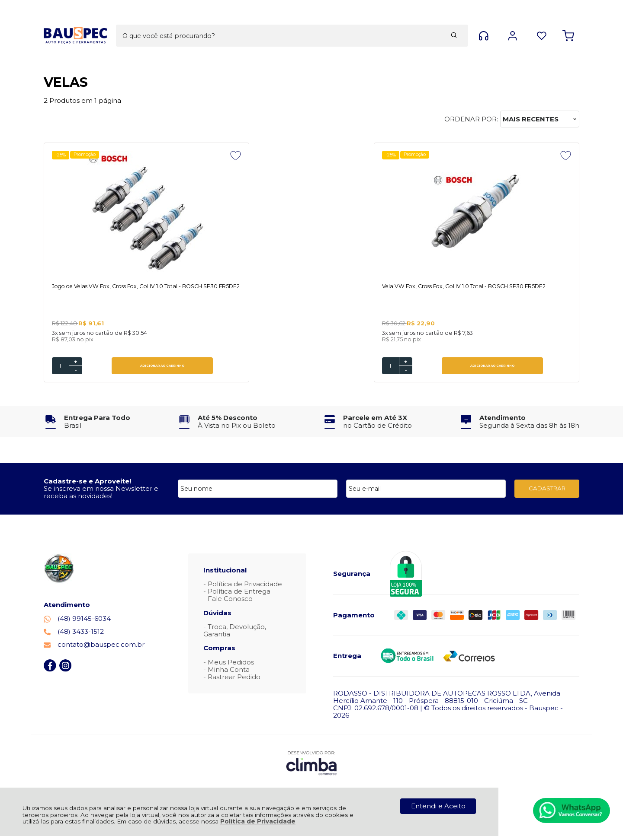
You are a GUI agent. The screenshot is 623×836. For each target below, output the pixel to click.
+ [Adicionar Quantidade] (75, 362)
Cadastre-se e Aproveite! (87, 482)
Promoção (87, 155)
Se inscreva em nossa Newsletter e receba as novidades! (101, 493)
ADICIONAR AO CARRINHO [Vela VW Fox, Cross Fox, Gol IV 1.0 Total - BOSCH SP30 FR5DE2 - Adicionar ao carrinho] (259, 366)
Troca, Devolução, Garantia (234, 631)
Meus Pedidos (231, 663)
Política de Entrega (239, 592)
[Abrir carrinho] (568, 21)
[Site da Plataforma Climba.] (311, 763)
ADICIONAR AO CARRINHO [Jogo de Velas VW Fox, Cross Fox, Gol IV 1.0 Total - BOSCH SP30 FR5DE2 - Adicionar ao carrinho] (124, 366)
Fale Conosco (230, 599)
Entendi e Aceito (438, 806)
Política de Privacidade (257, 821)
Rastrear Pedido (234, 678)
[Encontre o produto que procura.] (373, 21)
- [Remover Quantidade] (75, 371)
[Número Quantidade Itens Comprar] (60, 366)
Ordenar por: (471, 119)
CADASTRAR (547, 489)
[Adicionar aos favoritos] (158, 155)
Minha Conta (229, 670)
